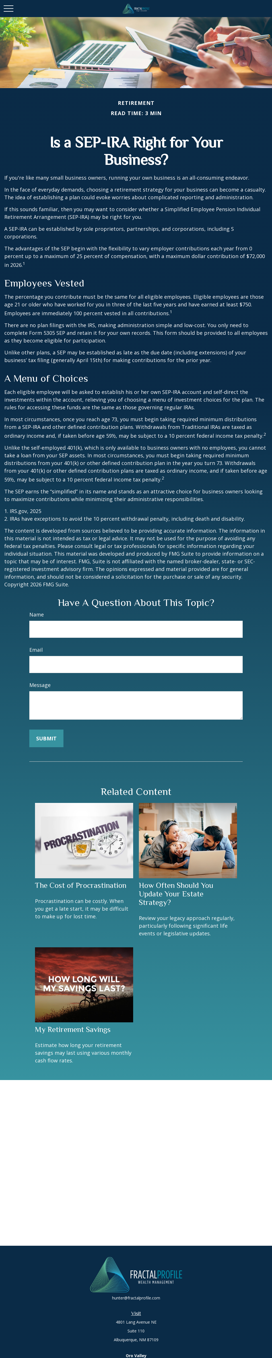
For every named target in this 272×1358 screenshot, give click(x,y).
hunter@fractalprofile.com (136, 1298)
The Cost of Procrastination (80, 885)
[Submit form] (46, 738)
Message (40, 685)
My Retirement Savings (73, 1029)
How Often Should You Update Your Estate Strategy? (176, 894)
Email (36, 649)
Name (36, 614)
